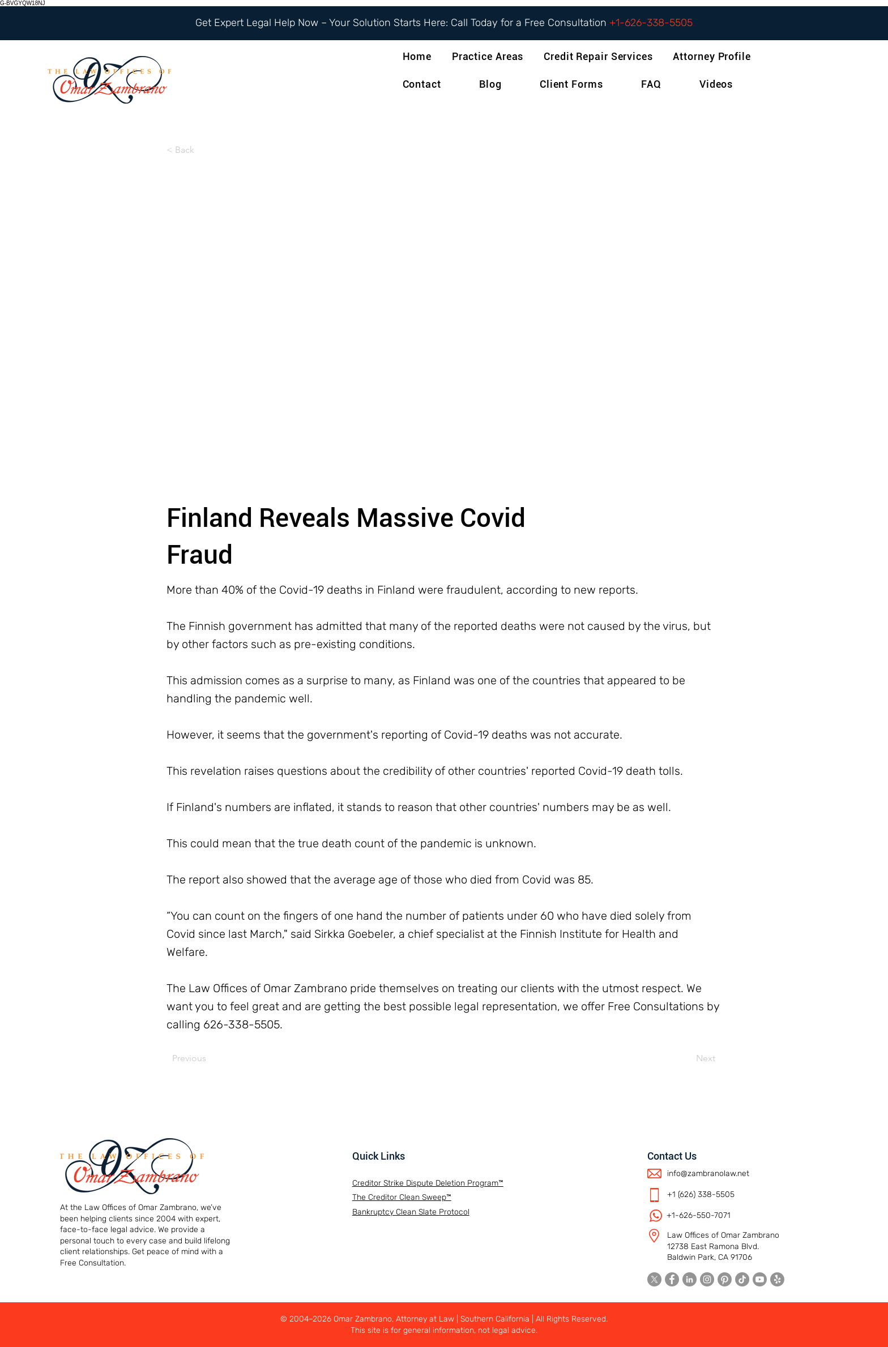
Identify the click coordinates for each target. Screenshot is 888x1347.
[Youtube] (760, 1279)
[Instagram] (707, 1279)
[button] (714, 56)
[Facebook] (672, 1279)
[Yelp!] (777, 1279)
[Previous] (209, 1058)
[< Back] (203, 150)
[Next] (687, 1058)
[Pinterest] (725, 1279)
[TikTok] (742, 1279)
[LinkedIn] (689, 1279)
